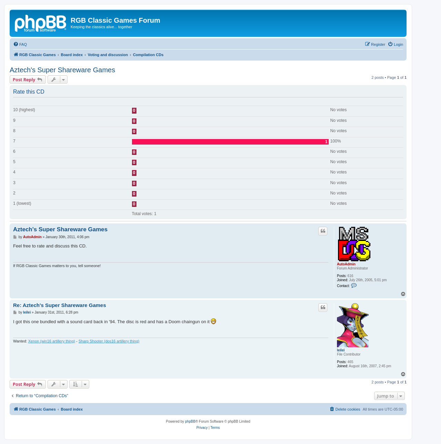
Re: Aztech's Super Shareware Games (59, 305)
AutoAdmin (346, 264)
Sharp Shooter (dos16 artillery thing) (109, 341)
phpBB (190, 421)
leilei (341, 350)
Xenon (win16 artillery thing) (51, 341)
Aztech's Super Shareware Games (62, 70)
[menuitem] (20, 44)
